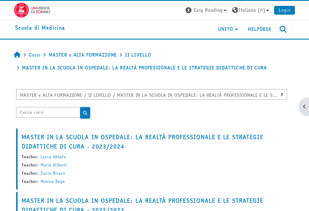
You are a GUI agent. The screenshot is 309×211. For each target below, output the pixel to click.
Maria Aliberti (53, 165)
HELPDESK (259, 29)
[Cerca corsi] (48, 112)
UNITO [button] (225, 29)
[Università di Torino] (32, 9)
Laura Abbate (53, 157)
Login (285, 9)
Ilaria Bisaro (52, 173)
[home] (40, 28)
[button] (207, 10)
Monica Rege (52, 181)
